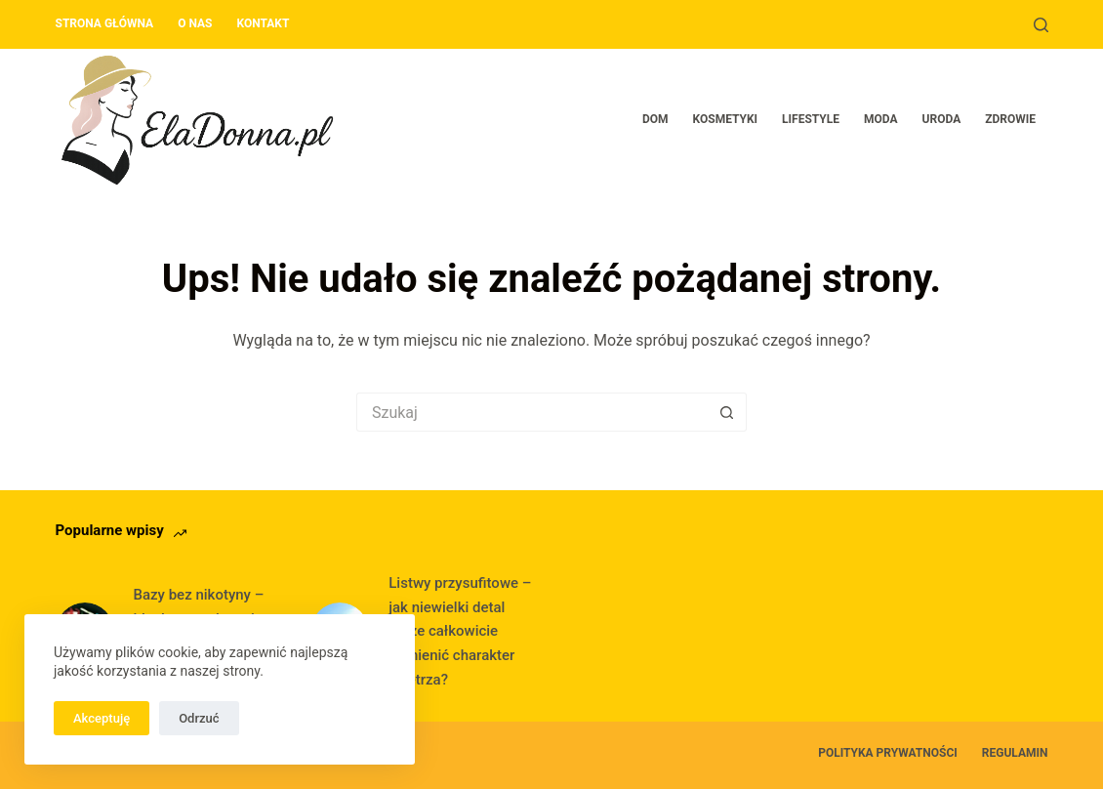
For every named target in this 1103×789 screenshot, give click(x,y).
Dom (655, 119)
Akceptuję (101, 718)
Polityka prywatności (888, 753)
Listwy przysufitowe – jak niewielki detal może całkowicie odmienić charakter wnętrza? (459, 631)
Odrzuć (199, 718)
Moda (881, 119)
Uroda (941, 119)
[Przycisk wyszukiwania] (727, 412)
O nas (195, 23)
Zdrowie (1010, 119)
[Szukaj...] (532, 412)
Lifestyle (810, 119)
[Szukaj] (1041, 25)
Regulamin (1015, 753)
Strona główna (105, 23)
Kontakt (262, 23)
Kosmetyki (725, 119)
